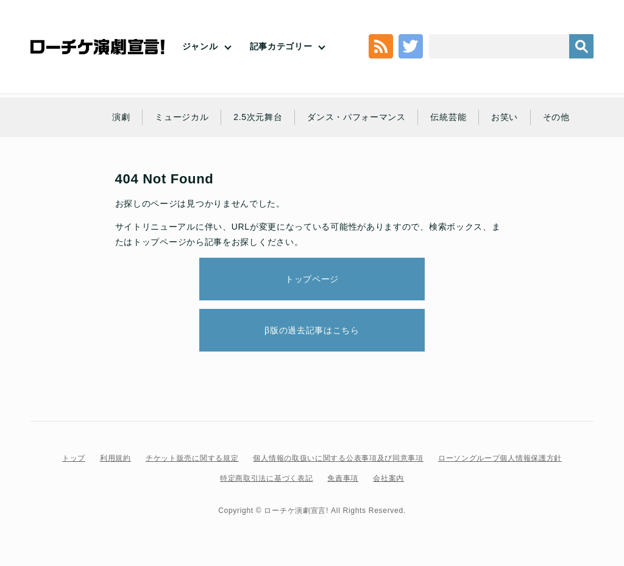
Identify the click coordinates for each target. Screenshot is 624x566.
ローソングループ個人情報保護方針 (500, 458)
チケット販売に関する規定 (192, 458)
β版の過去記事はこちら (312, 330)
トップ (73, 458)
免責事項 (342, 478)
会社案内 (388, 478)
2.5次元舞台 (257, 117)
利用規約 (115, 458)
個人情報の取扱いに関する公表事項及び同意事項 (338, 458)
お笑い (504, 117)
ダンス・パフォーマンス (356, 117)
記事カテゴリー (281, 46)
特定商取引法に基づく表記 (266, 478)
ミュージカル (181, 117)
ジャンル (200, 46)
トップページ (159, 242)
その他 (556, 117)
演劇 (121, 117)
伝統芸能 (448, 117)
